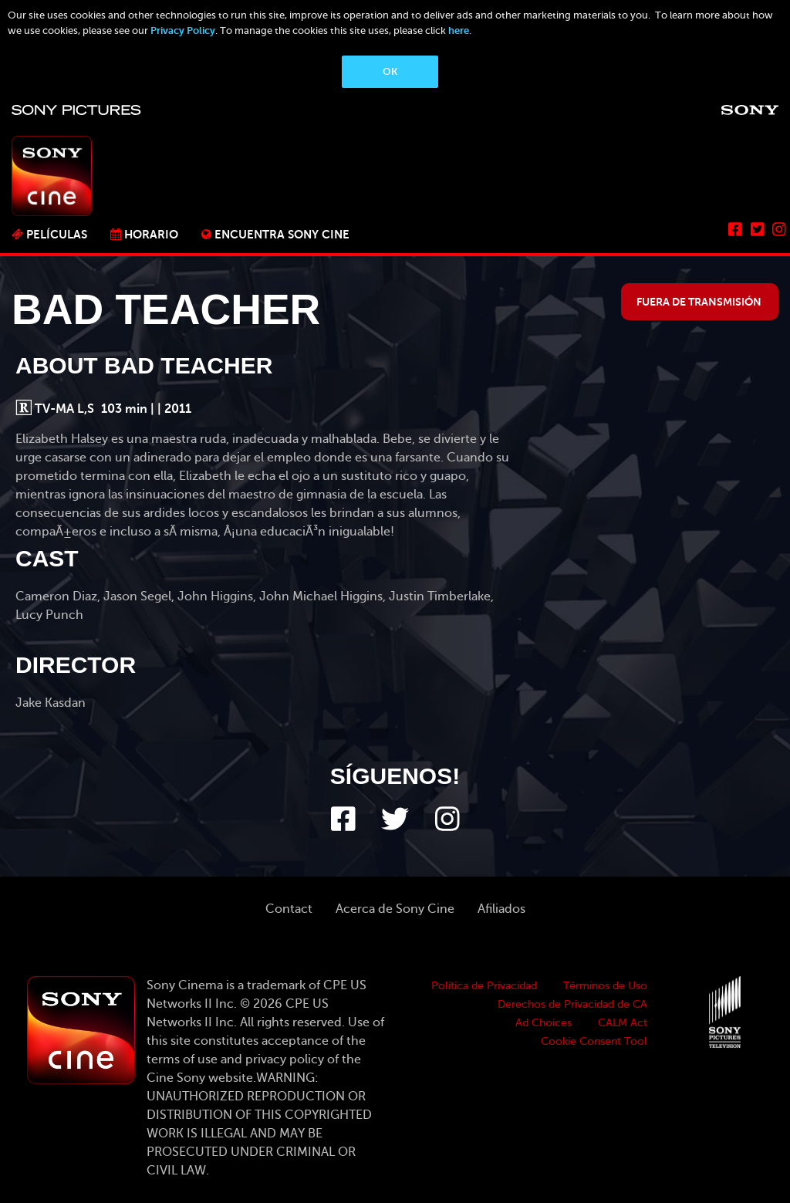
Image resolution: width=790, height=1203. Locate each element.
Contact (288, 909)
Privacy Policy (182, 30)
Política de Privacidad (484, 986)
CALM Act (622, 1023)
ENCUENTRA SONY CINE (281, 234)
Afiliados (501, 909)
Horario (151, 234)
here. (459, 30)
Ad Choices (543, 1023)
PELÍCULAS (56, 234)
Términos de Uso (605, 986)
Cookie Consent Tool (594, 1041)
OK (390, 71)
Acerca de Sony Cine (395, 909)
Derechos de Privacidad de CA (572, 1004)
